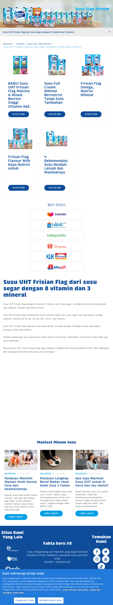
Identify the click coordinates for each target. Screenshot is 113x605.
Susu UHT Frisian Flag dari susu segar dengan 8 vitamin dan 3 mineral (38, 32)
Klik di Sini (18, 114)
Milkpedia (10, 474)
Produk (20, 44)
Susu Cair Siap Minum (39, 44)
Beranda (7, 44)
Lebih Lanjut (16, 517)
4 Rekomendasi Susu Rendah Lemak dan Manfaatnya (56, 164)
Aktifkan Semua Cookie (51, 600)
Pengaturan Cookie (24, 600)
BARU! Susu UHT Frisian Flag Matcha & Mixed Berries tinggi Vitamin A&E (19, 95)
